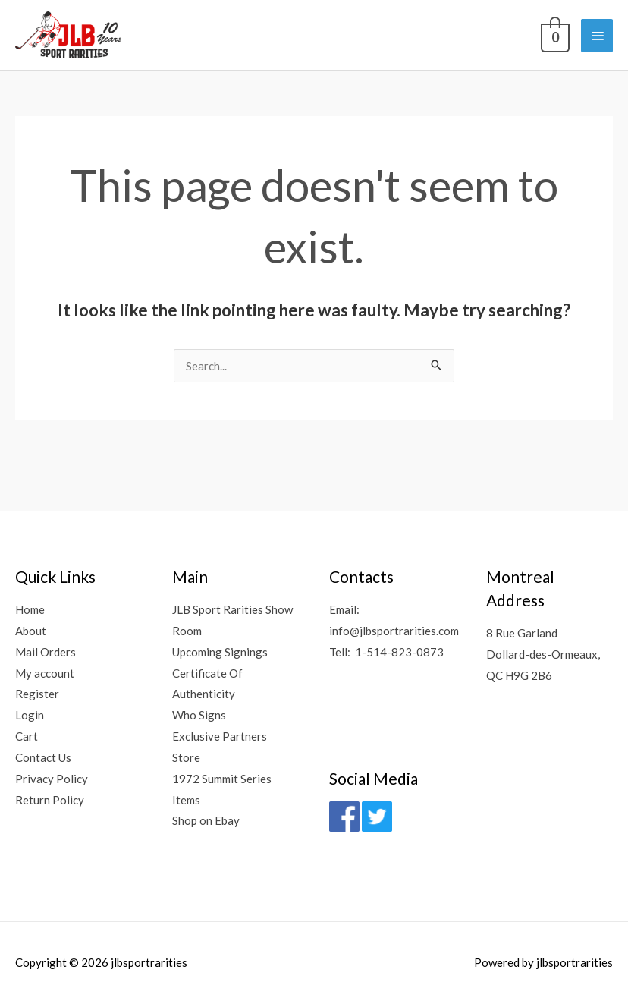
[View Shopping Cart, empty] (554, 34)
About (30, 630)
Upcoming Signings (220, 652)
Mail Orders (45, 652)
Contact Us (43, 757)
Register (37, 693)
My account (44, 673)
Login (29, 715)
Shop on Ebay (206, 820)
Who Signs (199, 715)
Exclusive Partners (219, 736)
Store (186, 757)
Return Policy (49, 800)
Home (30, 609)
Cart (26, 736)
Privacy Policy (51, 778)
